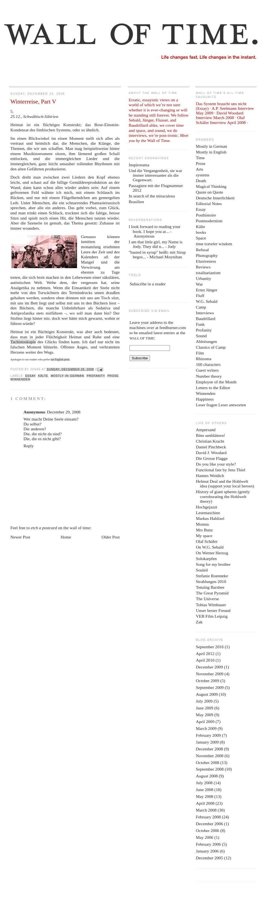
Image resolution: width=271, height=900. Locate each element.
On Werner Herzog (212, 552)
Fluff (200, 295)
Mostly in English (211, 152)
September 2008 (210, 769)
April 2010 (205, 660)
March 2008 (206, 810)
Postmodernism (209, 220)
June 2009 (204, 708)
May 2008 (204, 796)
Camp (201, 307)
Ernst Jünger (206, 290)
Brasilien (136, 201)
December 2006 (209, 823)
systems (202, 175)
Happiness (205, 399)
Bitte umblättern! (210, 435)
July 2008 (204, 782)
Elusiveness (206, 261)
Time (200, 157)
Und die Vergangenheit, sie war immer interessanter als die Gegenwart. (155, 175)
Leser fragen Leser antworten (221, 404)
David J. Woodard (211, 452)
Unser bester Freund (213, 610)
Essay (30, 375)
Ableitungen (206, 341)
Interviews (205, 312)
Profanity (96, 375)
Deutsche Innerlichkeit (215, 198)
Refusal (202, 249)
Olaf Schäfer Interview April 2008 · (222, 120)
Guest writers (207, 370)
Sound (201, 335)
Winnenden (20, 379)
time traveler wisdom (214, 243)
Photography (207, 255)
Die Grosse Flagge (212, 458)
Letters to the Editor (213, 387)
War (199, 284)
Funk (200, 324)
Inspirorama (139, 164)
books (201, 232)
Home (66, 537)
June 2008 (204, 789)
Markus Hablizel (210, 518)
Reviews (203, 267)
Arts (199, 169)
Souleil (202, 570)
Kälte (43, 375)
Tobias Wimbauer (211, 604)
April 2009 (205, 721)
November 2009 (209, 673)
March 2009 (206, 728)
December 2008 (209, 749)
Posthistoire (206, 215)
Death (201, 180)
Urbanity (203, 278)
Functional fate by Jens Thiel (220, 469)
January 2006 (207, 851)
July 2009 (204, 701)
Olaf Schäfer (206, 541)
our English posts (60, 359)
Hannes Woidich (210, 475)
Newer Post (20, 537)
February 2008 (208, 817)
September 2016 (210, 646)
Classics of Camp (211, 347)
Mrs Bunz (204, 530)
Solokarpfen (206, 558)
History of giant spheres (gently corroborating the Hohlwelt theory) (223, 496)
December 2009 (209, 667)
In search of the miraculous (152, 196)
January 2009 (207, 742)
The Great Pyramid (212, 593)
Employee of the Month (216, 382)
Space (201, 238)
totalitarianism (208, 272)
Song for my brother (213, 564)
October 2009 (207, 680)
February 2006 (208, 844)
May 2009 (204, 714)
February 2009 (208, 735)
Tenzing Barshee (210, 587)
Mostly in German (67, 375)
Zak (199, 622)
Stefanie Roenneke (212, 575)
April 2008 (205, 803)
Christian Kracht (210, 441)
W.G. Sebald (206, 301)
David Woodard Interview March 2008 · (219, 115)
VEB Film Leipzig (212, 616)
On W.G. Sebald (209, 547)
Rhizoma (203, 358)
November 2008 (209, 755)
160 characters (208, 364)
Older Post (111, 537)
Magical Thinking (211, 186)
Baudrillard (205, 318)
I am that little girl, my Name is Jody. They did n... (155, 244)
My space (204, 535)
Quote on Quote (209, 192)
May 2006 (204, 837)
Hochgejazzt (206, 507)
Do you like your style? (216, 464)
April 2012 (205, 653)
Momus (202, 524)
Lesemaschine (208, 512)
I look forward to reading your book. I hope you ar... (154, 228)
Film (200, 353)
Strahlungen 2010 (211, 581)
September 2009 (210, 687)
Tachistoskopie (23, 341)
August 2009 (207, 694)
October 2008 (207, 762)
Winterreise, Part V (33, 101)
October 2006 (207, 830)
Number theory (209, 376)
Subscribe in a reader (148, 284)
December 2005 (209, 857)
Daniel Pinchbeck (211, 447)
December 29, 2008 (64, 412)
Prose (113, 375)
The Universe (207, 598)
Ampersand (206, 429)
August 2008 (207, 776)
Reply (28, 445)
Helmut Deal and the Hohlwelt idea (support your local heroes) (225, 483)
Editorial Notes (209, 203)
